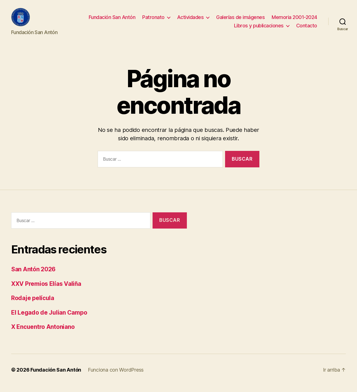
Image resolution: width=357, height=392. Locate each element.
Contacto (306, 29)
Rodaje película (32, 304)
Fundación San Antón (112, 20)
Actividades (190, 20)
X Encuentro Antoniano (42, 333)
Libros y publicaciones (259, 29)
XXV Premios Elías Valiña (46, 290)
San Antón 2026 (33, 275)
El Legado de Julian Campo (49, 318)
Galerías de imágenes (240, 20)
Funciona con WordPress (116, 376)
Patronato (153, 20)
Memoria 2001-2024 (294, 20)
